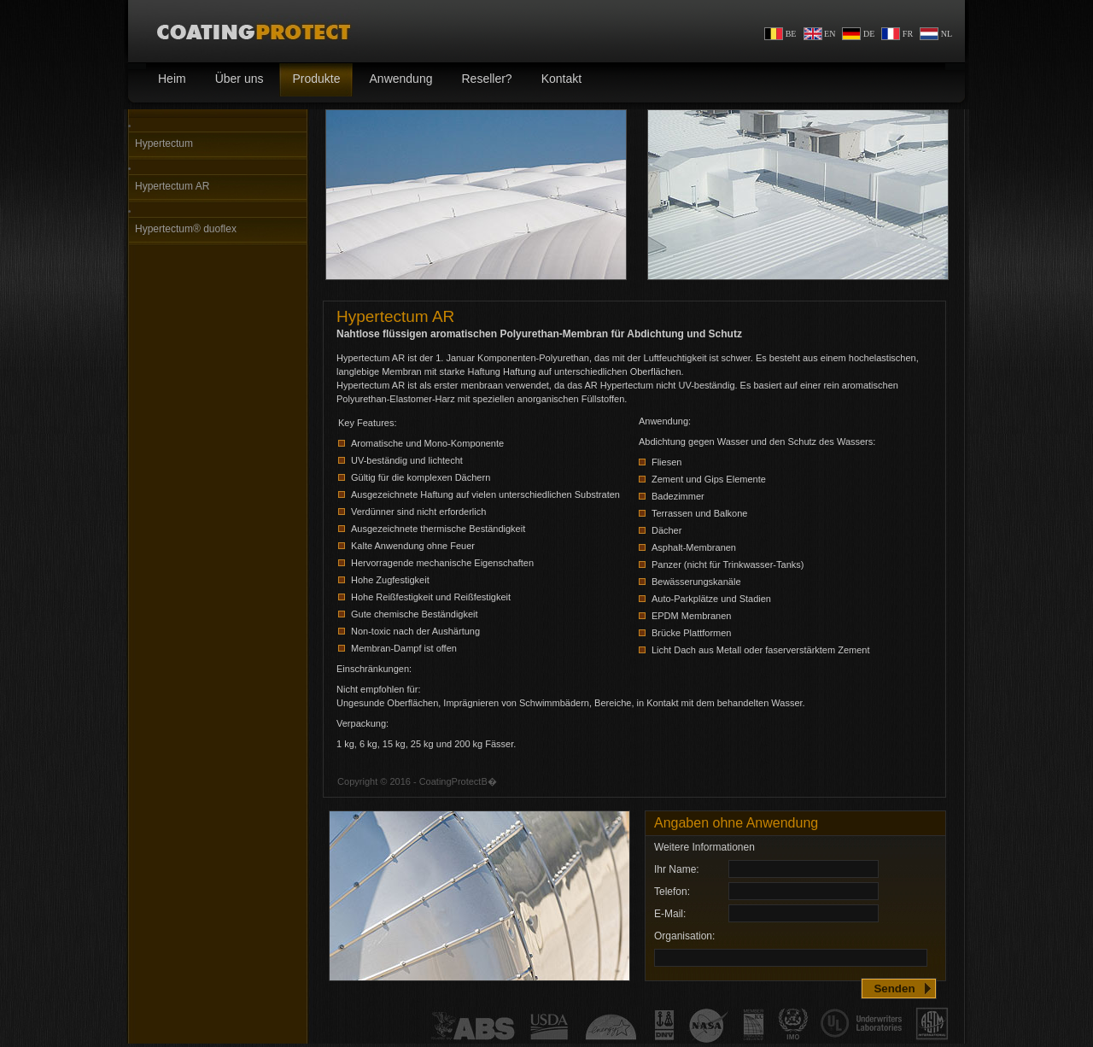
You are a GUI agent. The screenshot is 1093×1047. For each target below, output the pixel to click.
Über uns (233, 80)
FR (897, 33)
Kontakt (555, 80)
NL (936, 33)
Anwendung (395, 80)
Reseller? (479, 80)
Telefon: (672, 892)
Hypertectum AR (172, 186)
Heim (165, 80)
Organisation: (684, 936)
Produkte (309, 80)
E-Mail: (670, 914)
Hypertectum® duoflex (186, 229)
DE (858, 33)
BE (780, 33)
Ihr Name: (676, 869)
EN (820, 33)
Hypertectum (164, 143)
